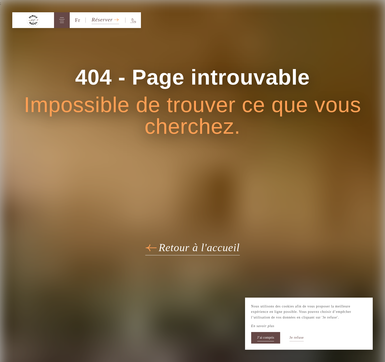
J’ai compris (265, 337)
